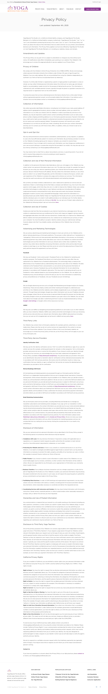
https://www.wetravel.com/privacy (64, 386)
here (57, 202)
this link (53, 200)
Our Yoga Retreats (36, 680)
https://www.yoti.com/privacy (48, 355)
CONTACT (78, 9)
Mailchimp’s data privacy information (34, 417)
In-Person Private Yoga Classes (40, 674)
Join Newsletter (92, 674)
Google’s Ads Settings (29, 301)
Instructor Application (93, 680)
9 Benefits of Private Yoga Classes (65, 677)
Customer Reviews (92, 677)
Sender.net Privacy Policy (57, 417)
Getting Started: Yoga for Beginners (66, 680)
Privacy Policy (43, 687)
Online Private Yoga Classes (39, 677)
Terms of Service (32, 687)
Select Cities (42, 2)
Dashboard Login (97, 2)
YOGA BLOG (69, 9)
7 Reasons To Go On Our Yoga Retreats (67, 674)
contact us (81, 653)
